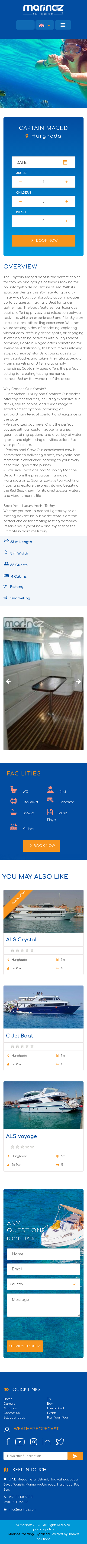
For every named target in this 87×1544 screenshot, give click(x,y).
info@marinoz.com (22, 1509)
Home (7, 1399)
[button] (44, 25)
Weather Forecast (31, 1429)
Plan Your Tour (57, 1417)
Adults (21, 173)
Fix (49, 1399)
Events (51, 1413)
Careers (9, 1403)
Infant (21, 212)
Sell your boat (14, 1417)
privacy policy (43, 1529)
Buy (50, 1403)
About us (9, 1408)
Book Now (43, 240)
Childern (23, 192)
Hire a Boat (55, 1408)
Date (21, 163)
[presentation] (42, 1328)
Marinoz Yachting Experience (29, 1534)
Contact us (11, 1413)
